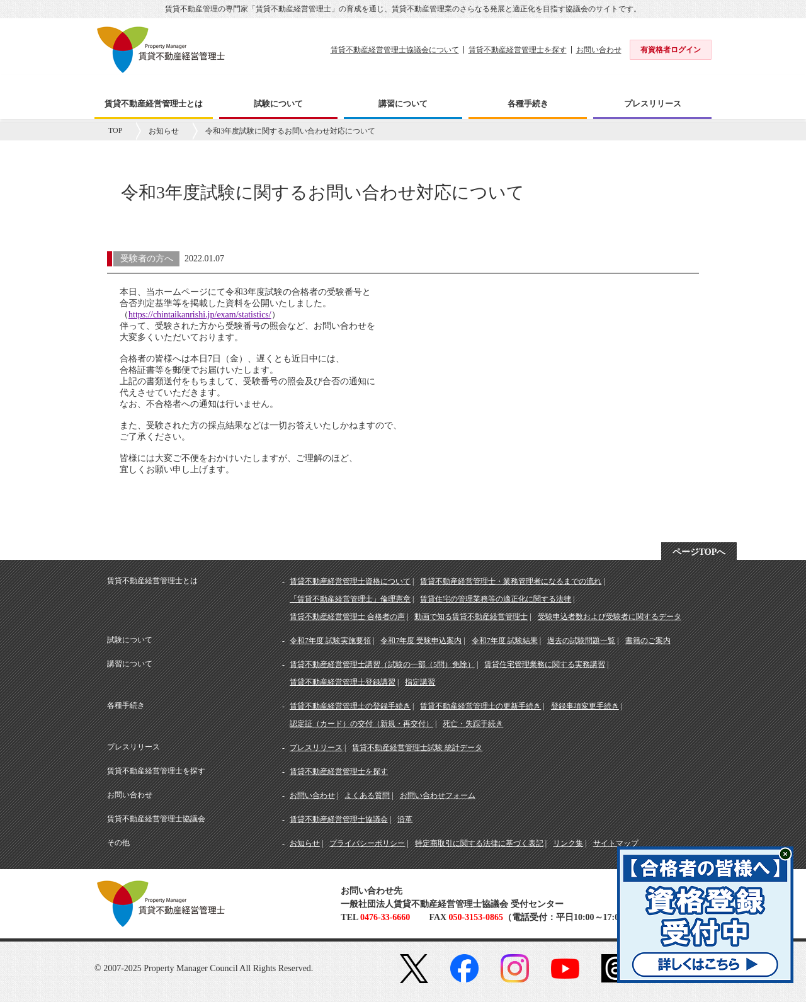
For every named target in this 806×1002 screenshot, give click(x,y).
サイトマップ (616, 843)
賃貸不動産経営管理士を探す (517, 49)
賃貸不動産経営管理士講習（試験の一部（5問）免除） (382, 664)
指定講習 (420, 682)
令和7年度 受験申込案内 (421, 640)
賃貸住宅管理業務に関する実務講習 (544, 664)
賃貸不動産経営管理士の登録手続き (350, 706)
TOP (115, 130)
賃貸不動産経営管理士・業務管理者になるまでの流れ (510, 581)
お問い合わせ (599, 49)
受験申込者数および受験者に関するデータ (609, 616)
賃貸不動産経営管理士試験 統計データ (417, 747)
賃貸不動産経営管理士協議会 (339, 819)
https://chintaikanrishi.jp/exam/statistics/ (199, 314)
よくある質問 (367, 795)
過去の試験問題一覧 (581, 640)
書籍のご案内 (648, 640)
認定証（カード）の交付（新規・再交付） (361, 723)
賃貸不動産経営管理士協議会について (395, 49)
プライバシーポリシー (367, 843)
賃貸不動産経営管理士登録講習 (342, 682)
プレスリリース (316, 747)
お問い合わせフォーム (437, 795)
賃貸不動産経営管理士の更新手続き (480, 706)
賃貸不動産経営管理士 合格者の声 (347, 616)
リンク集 (568, 843)
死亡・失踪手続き (473, 723)
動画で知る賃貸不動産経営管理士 (471, 616)
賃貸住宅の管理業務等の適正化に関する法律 (495, 599)
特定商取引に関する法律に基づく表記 (479, 843)
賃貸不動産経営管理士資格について (350, 581)
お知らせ (164, 131)
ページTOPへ (699, 552)
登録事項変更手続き (585, 706)
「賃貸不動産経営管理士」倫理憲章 (350, 599)
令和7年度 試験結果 (505, 640)
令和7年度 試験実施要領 (330, 640)
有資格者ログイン (670, 49)
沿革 (404, 819)
